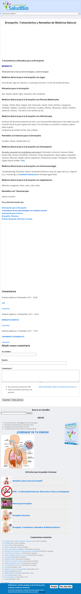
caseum (6, 545)
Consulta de (7, 557)
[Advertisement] (20, 40)
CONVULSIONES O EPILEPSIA (13, 573)
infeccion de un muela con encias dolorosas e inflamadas (21, 551)
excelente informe (9, 559)
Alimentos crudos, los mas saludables (15, 569)
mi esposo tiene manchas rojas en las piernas (18, 541)
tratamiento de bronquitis (13, 336)
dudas (6, 579)
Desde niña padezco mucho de (13, 563)
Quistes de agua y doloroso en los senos (16, 555)
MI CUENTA (5, 583)
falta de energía (9, 547)
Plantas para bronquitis (22, 503)
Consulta (7, 567)
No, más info (65, 587)
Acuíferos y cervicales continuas (14, 561)
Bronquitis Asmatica (10, 320)
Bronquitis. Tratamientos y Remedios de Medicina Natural (36, 527)
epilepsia (7, 571)
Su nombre (6, 351)
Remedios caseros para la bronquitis (27, 480)
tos (3, 303)
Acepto (54, 587)
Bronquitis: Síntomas (21, 515)
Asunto (5, 360)
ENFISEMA (7, 543)
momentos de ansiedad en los (13, 553)
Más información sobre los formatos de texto (56, 386)
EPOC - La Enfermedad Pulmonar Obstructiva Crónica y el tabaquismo (40, 491)
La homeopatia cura (10, 577)
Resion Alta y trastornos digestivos (14, 549)
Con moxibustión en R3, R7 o (13, 565)
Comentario (7, 368)
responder (6, 308)
